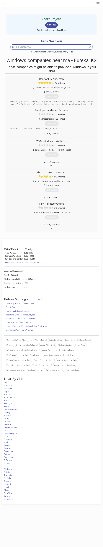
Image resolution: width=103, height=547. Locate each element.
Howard (7, 484)
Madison (7, 424)
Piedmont (8, 469)
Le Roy (7, 421)
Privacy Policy (78, 524)
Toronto (7, 394)
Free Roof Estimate (17, 531)
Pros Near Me (15, 524)
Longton (7, 487)
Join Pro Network (44, 521)
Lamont (7, 418)
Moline (7, 490)
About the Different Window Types (20, 314)
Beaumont (8, 451)
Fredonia (8, 385)
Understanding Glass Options (18, 322)
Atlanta (7, 445)
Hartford (7, 415)
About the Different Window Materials (22, 318)
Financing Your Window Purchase (20, 303)
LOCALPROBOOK (17, 3)
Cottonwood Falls (11, 409)
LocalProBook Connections (83, 531)
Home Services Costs (18, 521)
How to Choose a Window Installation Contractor (26, 326)
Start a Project (15, 528)
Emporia (7, 400)
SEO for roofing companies (83, 534)
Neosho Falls (9, 388)
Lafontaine (8, 499)
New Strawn (9, 493)
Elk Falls (7, 478)
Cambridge (8, 457)
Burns (6, 406)
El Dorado (8, 460)
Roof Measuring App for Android (49, 534)
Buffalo (7, 382)
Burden (7, 454)
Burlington (8, 403)
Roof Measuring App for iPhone (49, 531)
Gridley (7, 412)
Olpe (6, 436)
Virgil (6, 442)
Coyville (7, 496)
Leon (6, 466)
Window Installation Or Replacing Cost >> (21, 262)
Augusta (7, 448)
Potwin (7, 472)
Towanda (8, 475)
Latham (7, 463)
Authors (76, 528)
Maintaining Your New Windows (19, 330)
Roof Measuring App (45, 528)
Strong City (8, 439)
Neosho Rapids (10, 433)
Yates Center (9, 397)
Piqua (6, 391)
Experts (40, 524)
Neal (6, 430)
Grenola (7, 481)
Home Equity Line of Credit (17, 311)
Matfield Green (10, 427)
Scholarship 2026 (79, 521)
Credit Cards (11, 307)
